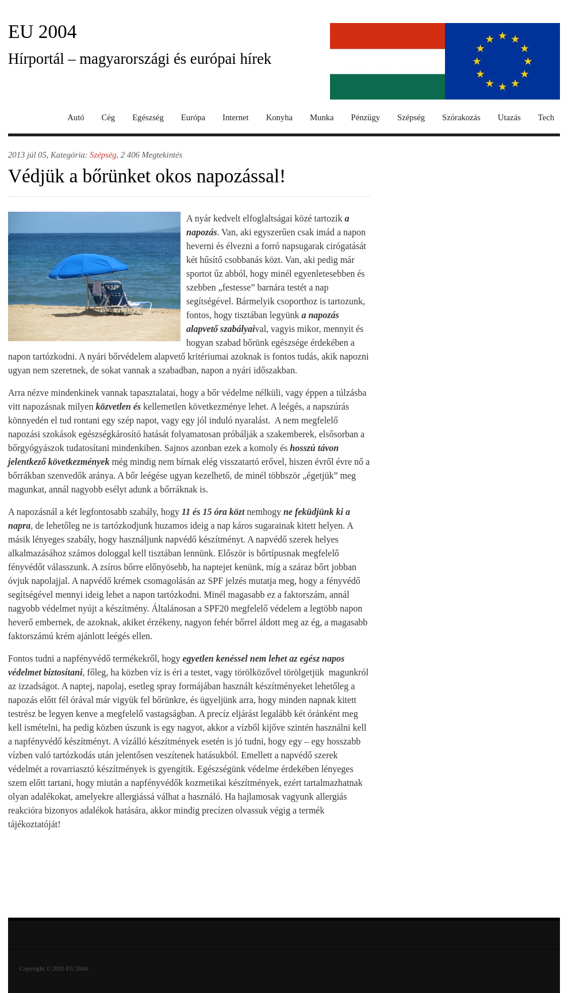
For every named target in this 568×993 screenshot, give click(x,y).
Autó (75, 117)
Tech (546, 117)
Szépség (411, 117)
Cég (109, 117)
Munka (322, 117)
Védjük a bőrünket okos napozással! (147, 175)
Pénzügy (365, 117)
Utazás (509, 117)
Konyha (279, 117)
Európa (193, 117)
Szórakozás (461, 117)
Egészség (148, 117)
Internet (235, 117)
